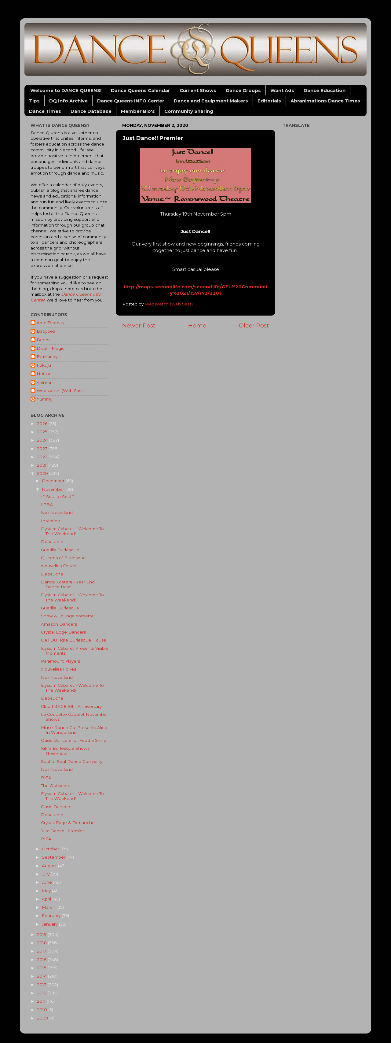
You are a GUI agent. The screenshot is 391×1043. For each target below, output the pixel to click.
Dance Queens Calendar (140, 90)
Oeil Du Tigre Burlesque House (73, 640)
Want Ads (282, 90)
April (47, 899)
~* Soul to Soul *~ (58, 496)
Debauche (52, 541)
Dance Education (324, 90)
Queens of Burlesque (63, 557)
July (46, 873)
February (52, 915)
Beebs (43, 339)
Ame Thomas (50, 322)
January (50, 924)
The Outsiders (55, 785)
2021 (42, 465)
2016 (42, 959)
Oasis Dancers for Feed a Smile (73, 740)
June (47, 882)
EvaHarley (47, 356)
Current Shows (198, 90)
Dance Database (91, 111)
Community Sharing (188, 111)
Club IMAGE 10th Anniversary (71, 706)
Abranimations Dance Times (325, 101)
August (50, 865)
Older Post (254, 325)
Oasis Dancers (56, 806)
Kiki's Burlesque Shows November (65, 751)
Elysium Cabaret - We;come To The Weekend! (72, 597)
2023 (43, 448)
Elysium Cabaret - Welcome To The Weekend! (72, 531)
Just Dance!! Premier (62, 830)
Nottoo (44, 373)
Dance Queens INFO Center (130, 101)
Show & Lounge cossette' (68, 615)
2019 (42, 934)
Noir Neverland (57, 512)
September (54, 857)
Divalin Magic (50, 348)
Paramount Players (60, 661)
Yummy (44, 399)
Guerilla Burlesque (60, 549)
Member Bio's (138, 111)
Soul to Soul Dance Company (71, 761)
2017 (42, 951)
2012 (42, 992)
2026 (43, 423)
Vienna (44, 382)
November (53, 489)
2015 (42, 967)
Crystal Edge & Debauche (68, 822)
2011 (42, 1001)
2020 (43, 473)
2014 (42, 976)
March (49, 907)
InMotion (50, 520)
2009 (43, 1017)
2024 (43, 440)
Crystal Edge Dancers (63, 632)
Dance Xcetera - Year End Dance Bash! (68, 584)
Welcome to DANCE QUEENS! (65, 90)
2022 (43, 456)
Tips (34, 101)
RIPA (46, 777)
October (51, 848)
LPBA (47, 504)
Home (197, 325)
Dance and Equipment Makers (211, 101)
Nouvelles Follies (58, 565)
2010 (42, 1009)
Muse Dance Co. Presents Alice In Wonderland (74, 730)
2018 (42, 942)
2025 (43, 431)
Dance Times (45, 111)
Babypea (46, 331)
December (54, 480)
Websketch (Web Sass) (61, 390)
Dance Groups (243, 90)
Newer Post (138, 325)
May (47, 890)
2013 (42, 984)
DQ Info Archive (68, 101)
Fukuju (44, 365)
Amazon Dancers (59, 624)
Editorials (269, 101)
